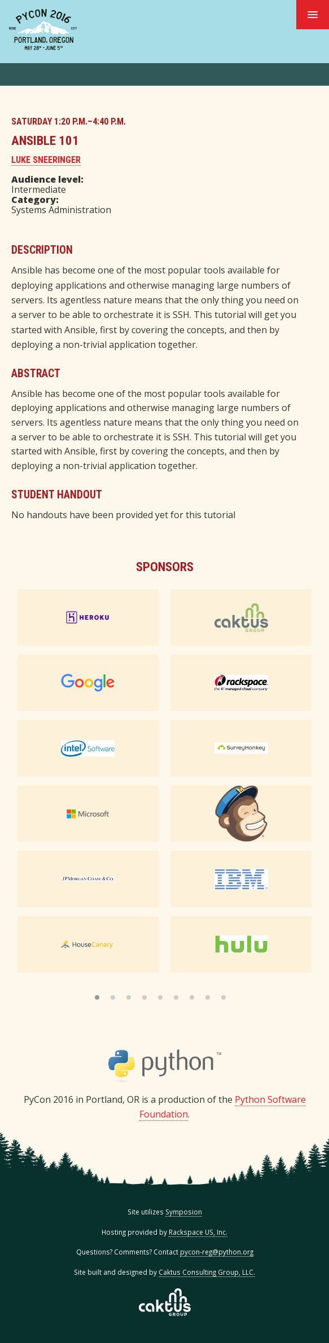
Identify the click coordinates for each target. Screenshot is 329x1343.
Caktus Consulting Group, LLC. (207, 1271)
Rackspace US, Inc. (198, 1231)
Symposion (183, 1211)
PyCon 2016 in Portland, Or (43, 29)
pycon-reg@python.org (216, 1251)
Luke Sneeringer (46, 159)
